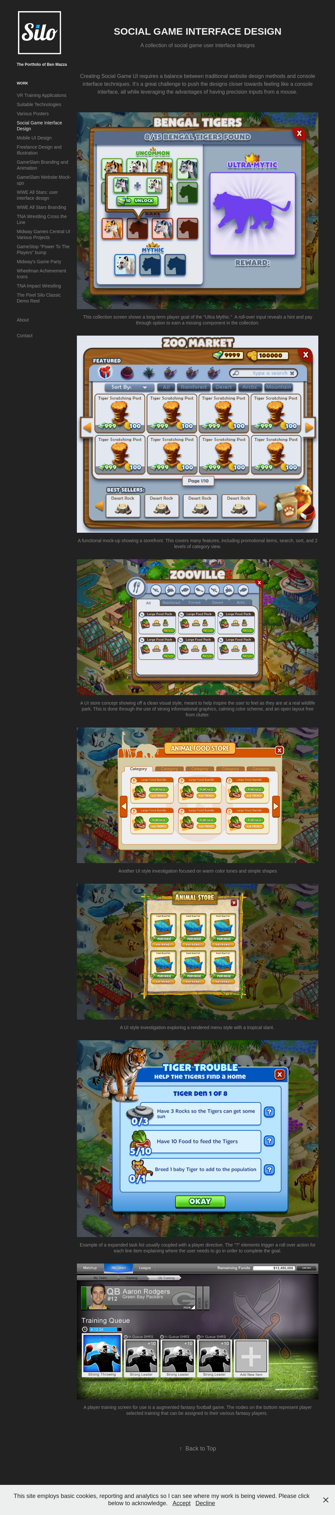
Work (22, 83)
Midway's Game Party (39, 261)
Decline (205, 1503)
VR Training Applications (41, 95)
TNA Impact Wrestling (39, 285)
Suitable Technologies (39, 104)
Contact (24, 335)
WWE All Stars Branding (41, 207)
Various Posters (33, 113)
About (23, 320)
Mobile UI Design (34, 137)
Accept (182, 1503)
